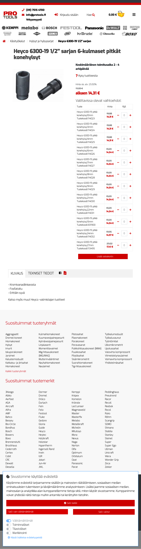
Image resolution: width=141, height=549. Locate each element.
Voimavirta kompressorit (118, 359)
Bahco (8, 417)
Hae (91, 15)
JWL (41, 467)
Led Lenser (78, 406)
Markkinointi (19, 533)
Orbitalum (77, 456)
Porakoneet (78, 341)
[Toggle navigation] (134, 14)
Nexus (75, 438)
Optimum (77, 452)
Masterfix (77, 417)
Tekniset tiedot (41, 273)
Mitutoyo (76, 431)
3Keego (9, 392)
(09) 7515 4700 (32, 10)
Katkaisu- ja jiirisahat (16, 362)
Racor (108, 399)
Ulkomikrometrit (114, 345)
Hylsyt (8, 345)
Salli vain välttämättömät (20, 511)
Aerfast (9, 399)
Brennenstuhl (12, 442)
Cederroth (11, 449)
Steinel (108, 438)
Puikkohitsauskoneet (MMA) (86, 348)
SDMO (108, 424)
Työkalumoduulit (114, 334)
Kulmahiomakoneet (49, 334)
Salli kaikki (70, 503)
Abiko (8, 395)
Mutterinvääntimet (49, 359)
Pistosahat (77, 334)
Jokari (42, 459)
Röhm (108, 417)
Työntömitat (111, 341)
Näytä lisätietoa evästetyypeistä (25, 537)
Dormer (43, 392)
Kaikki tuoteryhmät (15, 371)
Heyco (42, 431)
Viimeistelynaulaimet (116, 355)
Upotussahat (112, 348)
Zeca (107, 463)
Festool (43, 413)
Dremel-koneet (13, 337)
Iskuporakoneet (13, 352)
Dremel (43, 395)
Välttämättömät (22, 520)
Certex (9, 452)
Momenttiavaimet (48, 348)
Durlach (43, 402)
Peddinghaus (112, 392)
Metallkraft (78, 424)
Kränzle (76, 402)
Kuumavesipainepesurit (51, 337)
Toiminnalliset (20, 525)
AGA (7, 402)
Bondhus (10, 427)
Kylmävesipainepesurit (51, 341)
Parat (75, 467)
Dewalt (9, 463)
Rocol (108, 410)
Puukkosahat (79, 352)
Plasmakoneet (79, 337)
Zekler (108, 467)
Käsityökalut (18, 41)
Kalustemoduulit (14, 359)
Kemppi (76, 392)
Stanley (109, 435)
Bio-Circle (10, 424)
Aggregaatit (11, 334)
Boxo (8, 438)
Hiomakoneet (12, 341)
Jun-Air (42, 463)
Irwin (41, 452)
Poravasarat (78, 345)
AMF (7, 413)
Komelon (76, 399)
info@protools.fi (33, 15)
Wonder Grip (112, 459)
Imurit (8, 348)
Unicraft (109, 452)
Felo (41, 410)
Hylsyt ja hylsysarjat (41, 41)
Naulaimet (44, 366)
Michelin (76, 427)
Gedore (43, 420)
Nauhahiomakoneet (49, 362)
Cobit (8, 456)
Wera (108, 456)
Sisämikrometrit (80, 359)
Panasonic (77, 463)
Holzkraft (44, 438)
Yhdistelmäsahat (114, 362)
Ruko (107, 413)
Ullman (109, 449)
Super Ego (110, 445)
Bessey (9, 420)
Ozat (74, 459)
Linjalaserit (45, 345)
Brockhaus (11, 445)
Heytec (42, 435)
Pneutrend (110, 395)
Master (75, 413)
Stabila (108, 431)
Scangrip (109, 420)
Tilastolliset (19, 529)
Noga (74, 442)
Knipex (75, 395)
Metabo (76, 420)
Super (108, 442)
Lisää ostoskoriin (103, 256)
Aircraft (9, 406)
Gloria (42, 424)
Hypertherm (45, 445)
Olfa (74, 449)
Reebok (109, 406)
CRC (7, 459)
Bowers (9, 435)
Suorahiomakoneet (82, 362)
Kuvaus (17, 273)
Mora (74, 435)
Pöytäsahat (78, 355)
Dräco (42, 399)
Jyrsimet (10, 355)
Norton (75, 445)
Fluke (42, 417)
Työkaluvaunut (113, 337)
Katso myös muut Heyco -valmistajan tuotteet (36, 299)
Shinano (109, 427)
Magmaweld (78, 410)
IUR (40, 456)
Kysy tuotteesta (87, 75)
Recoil (108, 402)
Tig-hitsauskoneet (81, 366)
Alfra (8, 410)
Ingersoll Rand (46, 449)
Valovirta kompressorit (117, 352)
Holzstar (43, 442)
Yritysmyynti (34, 19)
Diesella (9, 467)
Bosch (8, 431)
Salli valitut (103, 511)
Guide (42, 427)
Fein (41, 406)
